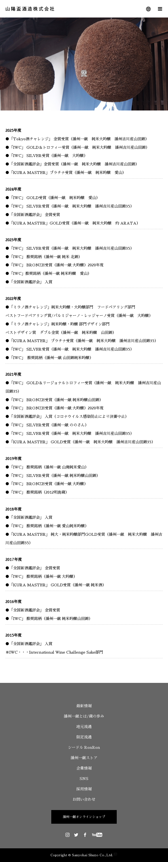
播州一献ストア (84, 758)
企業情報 (84, 768)
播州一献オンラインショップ (84, 817)
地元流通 (84, 727)
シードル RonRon (84, 747)
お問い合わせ (84, 799)
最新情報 (84, 706)
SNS (84, 779)
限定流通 (84, 737)
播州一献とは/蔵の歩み (84, 716)
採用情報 (84, 789)
